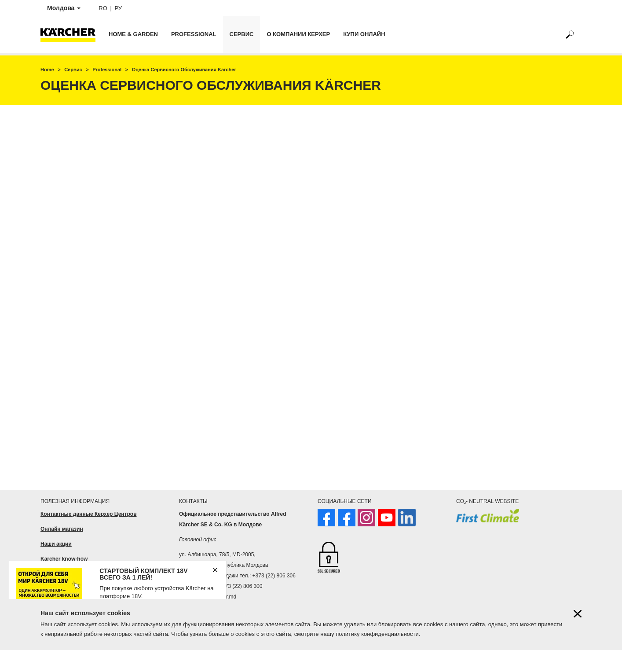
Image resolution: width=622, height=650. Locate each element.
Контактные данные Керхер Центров (88, 514)
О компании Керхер (298, 34)
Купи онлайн (364, 34)
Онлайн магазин (61, 529)
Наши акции (56, 544)
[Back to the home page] (71, 34)
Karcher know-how (64, 559)
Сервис (242, 34)
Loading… (311, 294)
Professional (193, 34)
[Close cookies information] (578, 613)
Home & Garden (133, 34)
